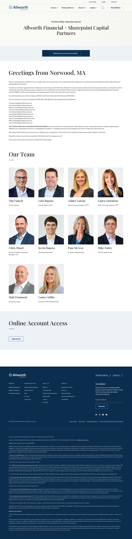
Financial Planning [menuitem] (66, 393)
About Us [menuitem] (46, 383)
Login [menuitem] (103, 2)
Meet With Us (115, 7)
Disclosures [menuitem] (82, 421)
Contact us (116, 375)
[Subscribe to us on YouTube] (106, 414)
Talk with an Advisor (101, 375)
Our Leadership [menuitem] (47, 390)
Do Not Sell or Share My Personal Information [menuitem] (111, 421)
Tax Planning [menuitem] (64, 399)
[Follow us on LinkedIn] (96, 414)
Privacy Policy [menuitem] (73, 421)
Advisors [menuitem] (45, 387)
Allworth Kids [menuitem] (46, 396)
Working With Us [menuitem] (30, 383)
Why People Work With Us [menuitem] (31, 387)
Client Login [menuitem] (27, 399)
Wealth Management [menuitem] (14, 387)
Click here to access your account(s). (65, 53)
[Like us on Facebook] (103, 414)
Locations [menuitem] (92, 2)
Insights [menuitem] (64, 383)
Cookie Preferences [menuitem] (92, 421)
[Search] (102, 7)
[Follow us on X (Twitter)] (100, 414)
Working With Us (67, 8)
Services (53, 8)
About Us (81, 8)
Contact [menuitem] (114, 2)
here (49, 140)
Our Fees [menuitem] (26, 396)
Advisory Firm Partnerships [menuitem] (50, 393)
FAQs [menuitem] (25, 393)
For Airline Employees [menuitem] (14, 393)
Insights (93, 8)
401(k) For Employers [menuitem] (14, 390)
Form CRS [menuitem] (45, 402)
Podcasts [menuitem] (63, 390)
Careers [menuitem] (45, 399)
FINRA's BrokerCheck (83, 440)
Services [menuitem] (11, 383)
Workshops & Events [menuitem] (66, 387)
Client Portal (16, 339)
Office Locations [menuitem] (28, 390)
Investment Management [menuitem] (68, 396)
